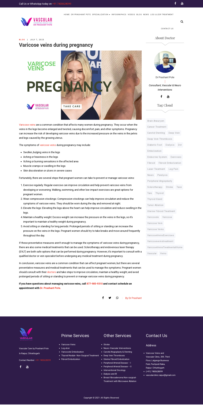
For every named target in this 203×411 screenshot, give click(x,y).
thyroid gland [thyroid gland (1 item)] (154, 199)
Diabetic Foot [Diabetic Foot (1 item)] (154, 145)
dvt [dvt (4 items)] (180, 145)
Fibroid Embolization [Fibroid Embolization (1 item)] (170, 163)
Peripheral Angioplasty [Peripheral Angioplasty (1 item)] (159, 181)
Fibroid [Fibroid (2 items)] (151, 163)
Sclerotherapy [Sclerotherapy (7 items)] (154, 187)
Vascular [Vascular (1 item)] (152, 253)
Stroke (107, 344)
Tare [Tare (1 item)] (149, 193)
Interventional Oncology (114, 370)
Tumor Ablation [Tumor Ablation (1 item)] (155, 205)
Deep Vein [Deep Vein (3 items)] (174, 133)
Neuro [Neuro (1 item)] (150, 175)
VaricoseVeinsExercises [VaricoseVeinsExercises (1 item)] (160, 235)
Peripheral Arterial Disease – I (117, 363)
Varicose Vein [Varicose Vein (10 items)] (154, 223)
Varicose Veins (68, 344)
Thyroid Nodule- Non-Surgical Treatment (80, 355)
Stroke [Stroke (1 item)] (169, 187)
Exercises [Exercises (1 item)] (176, 157)
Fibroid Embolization (70, 359)
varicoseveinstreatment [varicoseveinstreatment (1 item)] (160, 241)
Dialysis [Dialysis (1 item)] (170, 145)
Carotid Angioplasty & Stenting (118, 352)
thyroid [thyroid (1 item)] (159, 193)
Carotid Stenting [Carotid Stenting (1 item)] (156, 133)
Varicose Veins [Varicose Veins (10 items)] (155, 229)
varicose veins (48, 145)
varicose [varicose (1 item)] (167, 217)
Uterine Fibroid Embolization (116, 359)
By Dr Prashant (133, 298)
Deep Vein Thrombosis (114, 355)
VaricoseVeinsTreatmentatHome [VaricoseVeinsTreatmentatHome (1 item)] (164, 247)
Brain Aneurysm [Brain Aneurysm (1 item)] (155, 121)
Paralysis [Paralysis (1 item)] (162, 175)
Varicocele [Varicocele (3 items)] (153, 217)
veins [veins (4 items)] (163, 253)
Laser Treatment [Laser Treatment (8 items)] (156, 169)
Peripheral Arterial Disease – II (117, 366)
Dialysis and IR (110, 374)
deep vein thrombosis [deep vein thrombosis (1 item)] (159, 139)
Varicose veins (27, 124)
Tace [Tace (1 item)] (179, 187)
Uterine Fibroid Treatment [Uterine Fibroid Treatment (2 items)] (161, 211)
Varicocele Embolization (72, 352)
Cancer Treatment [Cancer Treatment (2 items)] (156, 126)
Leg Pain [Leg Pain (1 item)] (173, 169)
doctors (51, 272)
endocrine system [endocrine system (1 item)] (157, 157)
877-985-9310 (95, 283)
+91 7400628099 (61, 3)
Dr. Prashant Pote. (50, 288)
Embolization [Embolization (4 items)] (154, 151)
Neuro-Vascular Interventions (117, 348)
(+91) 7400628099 (154, 371)
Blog (22, 40)
